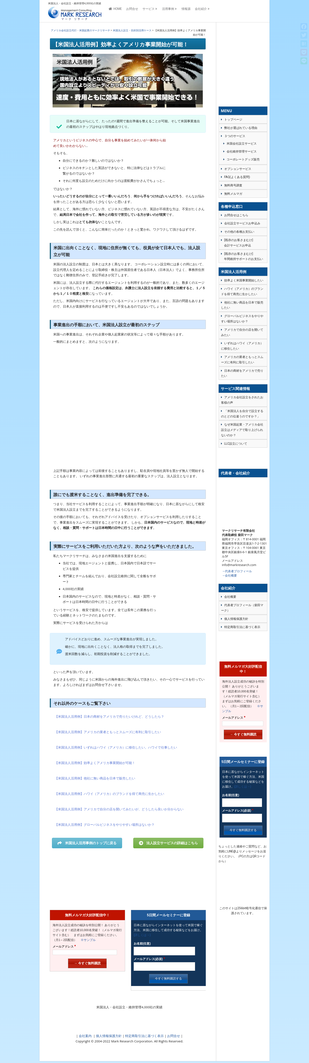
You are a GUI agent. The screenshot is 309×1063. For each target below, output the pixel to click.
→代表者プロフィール (237, 571)
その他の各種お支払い (239, 231)
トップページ (233, 119)
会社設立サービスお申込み (242, 223)
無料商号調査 (233, 185)
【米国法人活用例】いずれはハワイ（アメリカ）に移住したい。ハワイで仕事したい (116, 747)
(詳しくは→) (142, 935)
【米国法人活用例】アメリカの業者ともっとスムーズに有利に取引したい (108, 732)
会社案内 (85, 1036)
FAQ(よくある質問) (237, 177)
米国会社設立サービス (242, 143)
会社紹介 (201, 11)
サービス (148, 11)
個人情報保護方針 (108, 1036)
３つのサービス (234, 136)
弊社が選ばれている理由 (240, 128)
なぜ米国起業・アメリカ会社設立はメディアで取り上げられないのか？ (242, 430)
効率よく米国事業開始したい (243, 280)
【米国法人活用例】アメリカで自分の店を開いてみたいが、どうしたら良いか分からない (119, 809)
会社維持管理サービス (242, 151)
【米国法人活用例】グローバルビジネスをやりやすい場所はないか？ (104, 824)
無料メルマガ (233, 193)
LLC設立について (235, 443)
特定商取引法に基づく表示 (144, 1036)
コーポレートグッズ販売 (243, 159)
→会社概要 (229, 575)
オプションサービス (237, 169)
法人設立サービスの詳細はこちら (168, 843)
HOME (115, 11)
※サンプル (87, 940)
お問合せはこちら (236, 215)
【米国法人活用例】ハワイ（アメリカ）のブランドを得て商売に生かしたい (109, 793)
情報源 (186, 11)
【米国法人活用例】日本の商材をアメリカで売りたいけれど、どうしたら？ (109, 716)
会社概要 (230, 596)
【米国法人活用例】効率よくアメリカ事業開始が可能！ (95, 763)
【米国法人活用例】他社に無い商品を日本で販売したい (95, 778)
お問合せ (132, 11)
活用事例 (168, 11)
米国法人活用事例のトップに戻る (87, 843)
